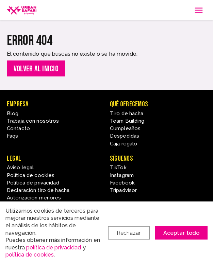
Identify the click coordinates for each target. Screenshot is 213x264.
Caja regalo (123, 144)
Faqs (12, 136)
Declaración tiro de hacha (38, 190)
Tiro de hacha (127, 113)
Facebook (122, 183)
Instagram (122, 175)
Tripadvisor (123, 190)
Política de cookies (30, 175)
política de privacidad (53, 247)
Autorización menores (34, 198)
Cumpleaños (125, 128)
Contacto (18, 128)
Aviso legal (20, 167)
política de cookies (29, 254)
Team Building (127, 121)
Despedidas (124, 136)
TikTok (118, 167)
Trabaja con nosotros (33, 121)
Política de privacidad (33, 183)
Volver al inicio (36, 69)
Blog (12, 113)
